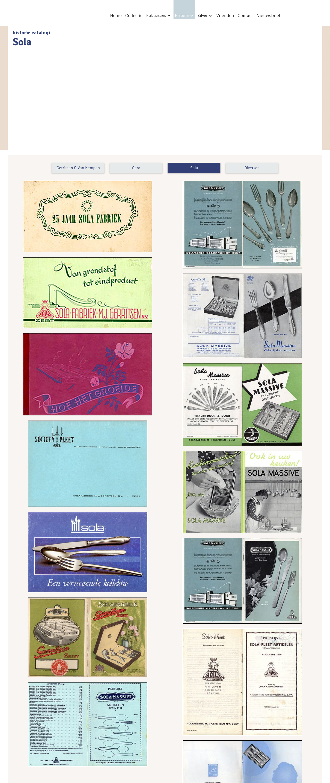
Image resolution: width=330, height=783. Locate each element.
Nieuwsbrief (268, 15)
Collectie (134, 15)
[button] (158, 9)
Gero (136, 167)
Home (116, 15)
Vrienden (225, 15)
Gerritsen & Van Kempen (78, 167)
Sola (194, 167)
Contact (245, 15)
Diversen (252, 167)
